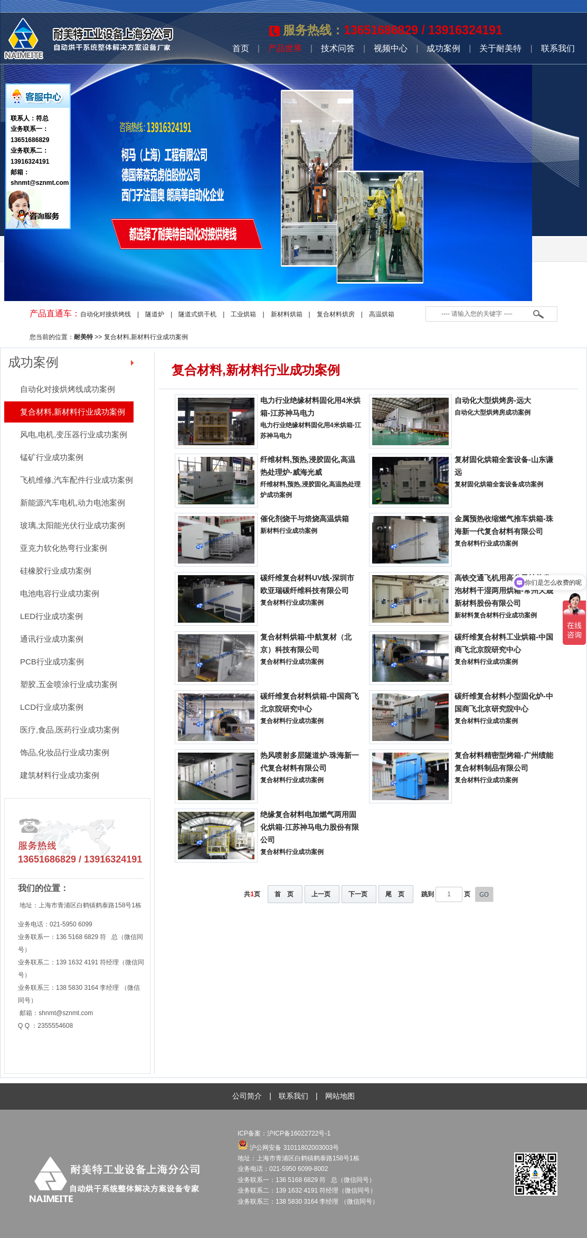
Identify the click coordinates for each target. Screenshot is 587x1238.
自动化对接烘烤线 (105, 314)
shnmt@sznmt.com (66, 1013)
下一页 (357, 894)
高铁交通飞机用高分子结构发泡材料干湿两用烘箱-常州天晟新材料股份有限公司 (504, 590)
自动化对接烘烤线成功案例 (67, 388)
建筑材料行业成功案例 (59, 775)
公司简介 (247, 1096)
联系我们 (558, 48)
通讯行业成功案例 (51, 638)
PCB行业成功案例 (52, 661)
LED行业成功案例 (51, 616)
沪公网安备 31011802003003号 (288, 1147)
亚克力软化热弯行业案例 (63, 547)
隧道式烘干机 (197, 314)
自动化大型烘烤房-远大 (493, 400)
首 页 (284, 894)
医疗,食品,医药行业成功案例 (69, 729)
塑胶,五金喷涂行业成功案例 (68, 684)
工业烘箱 (243, 314)
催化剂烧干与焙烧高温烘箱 (304, 518)
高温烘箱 (381, 314)
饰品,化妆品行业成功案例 (64, 752)
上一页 (320, 894)
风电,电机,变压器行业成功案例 (73, 434)
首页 (240, 48)
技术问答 (338, 48)
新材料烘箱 (286, 314)
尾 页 (394, 894)
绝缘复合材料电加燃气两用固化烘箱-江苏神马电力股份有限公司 (309, 827)
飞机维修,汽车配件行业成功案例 (76, 479)
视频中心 (391, 48)
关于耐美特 (500, 48)
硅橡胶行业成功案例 (55, 570)
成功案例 (443, 48)
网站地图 (340, 1096)
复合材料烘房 (336, 314)
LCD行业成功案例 (51, 706)
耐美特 (83, 337)
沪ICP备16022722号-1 (299, 1133)
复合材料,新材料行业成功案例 (146, 337)
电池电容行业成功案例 (59, 593)
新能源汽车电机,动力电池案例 (72, 502)
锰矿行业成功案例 (51, 457)
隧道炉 (154, 314)
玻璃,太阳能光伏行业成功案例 (72, 525)
